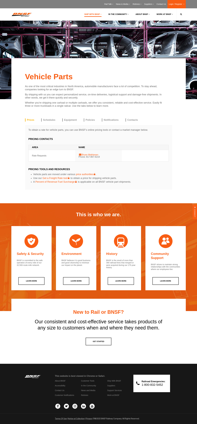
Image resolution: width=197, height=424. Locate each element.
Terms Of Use (61, 419)
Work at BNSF (165, 14)
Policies (90, 120)
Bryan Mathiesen (90, 155)
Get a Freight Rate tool (55, 178)
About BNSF (142, 14)
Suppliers (149, 4)
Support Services (114, 390)
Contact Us (161, 4)
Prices (30, 120)
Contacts (132, 120)
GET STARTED (98, 341)
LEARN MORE (31, 281)
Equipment (70, 120)
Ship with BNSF (93, 14)
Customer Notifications (64, 395)
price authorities (84, 174)
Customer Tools (87, 381)
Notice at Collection (76, 419)
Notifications (111, 120)
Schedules (49, 120)
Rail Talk (108, 4)
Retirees (137, 4)
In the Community (118, 14)
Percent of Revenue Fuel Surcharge (55, 181)
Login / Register (176, 4)
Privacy (89, 419)
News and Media (88, 390)
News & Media (123, 4)
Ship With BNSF (114, 381)
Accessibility (60, 386)
